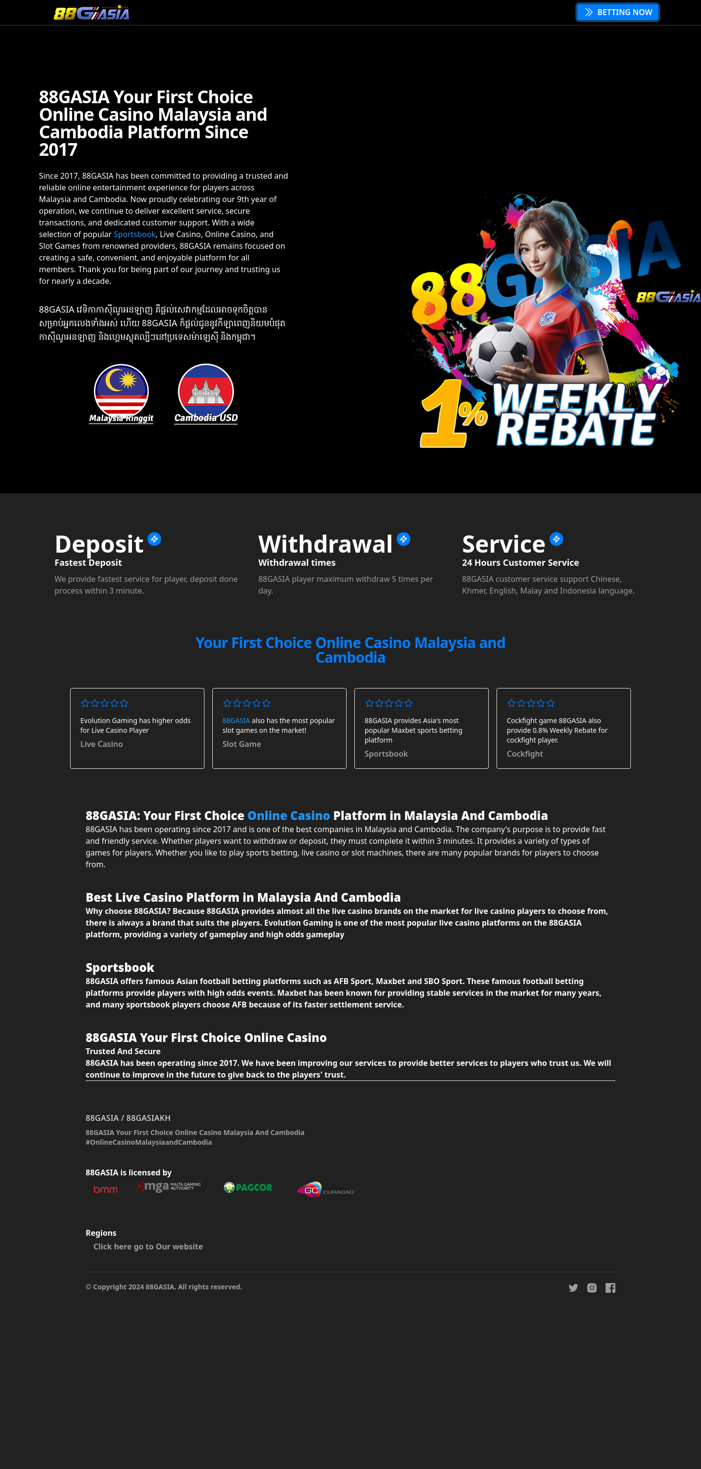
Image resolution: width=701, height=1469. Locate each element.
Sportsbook (135, 234)
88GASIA (236, 720)
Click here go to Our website (148, 1246)
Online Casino (288, 815)
